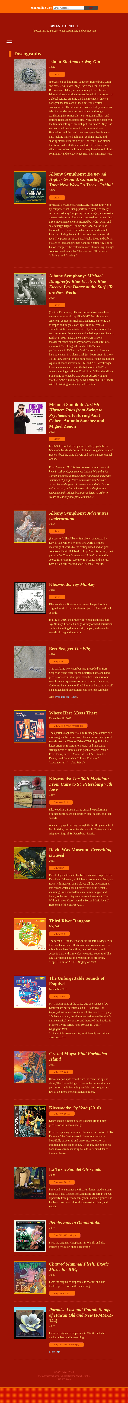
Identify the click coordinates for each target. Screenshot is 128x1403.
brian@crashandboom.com (51, 1376)
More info (54, 1351)
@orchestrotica (83, 1376)
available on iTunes (66, 696)
